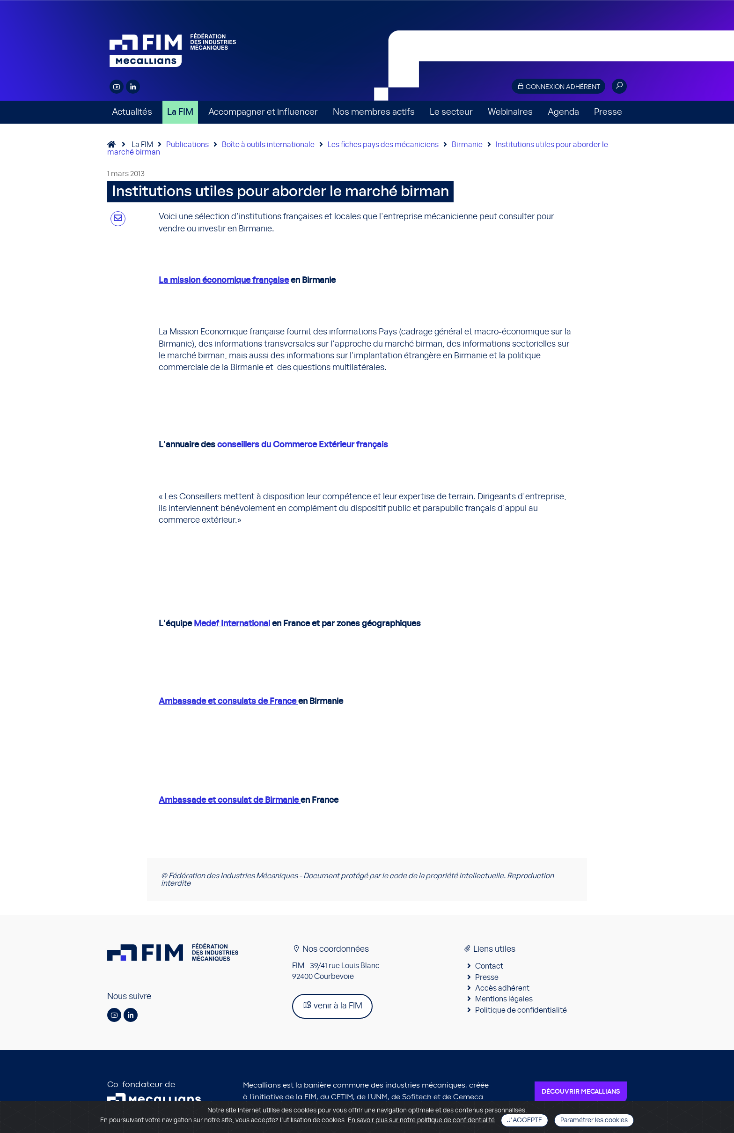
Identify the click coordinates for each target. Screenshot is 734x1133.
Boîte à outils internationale (268, 144)
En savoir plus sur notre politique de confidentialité (421, 1120)
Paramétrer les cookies (594, 1120)
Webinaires (510, 112)
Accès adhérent (502, 988)
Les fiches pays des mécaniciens (383, 144)
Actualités (132, 112)
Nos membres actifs (374, 112)
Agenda (563, 112)
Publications (187, 144)
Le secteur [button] (451, 112)
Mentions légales (504, 999)
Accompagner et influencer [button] (263, 112)
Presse (608, 112)
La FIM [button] (180, 112)
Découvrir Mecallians (581, 1092)
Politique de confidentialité (521, 1010)
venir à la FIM (332, 1005)
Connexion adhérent (558, 86)
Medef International (232, 624)
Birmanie (467, 144)
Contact (489, 966)
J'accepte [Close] (524, 1120)
